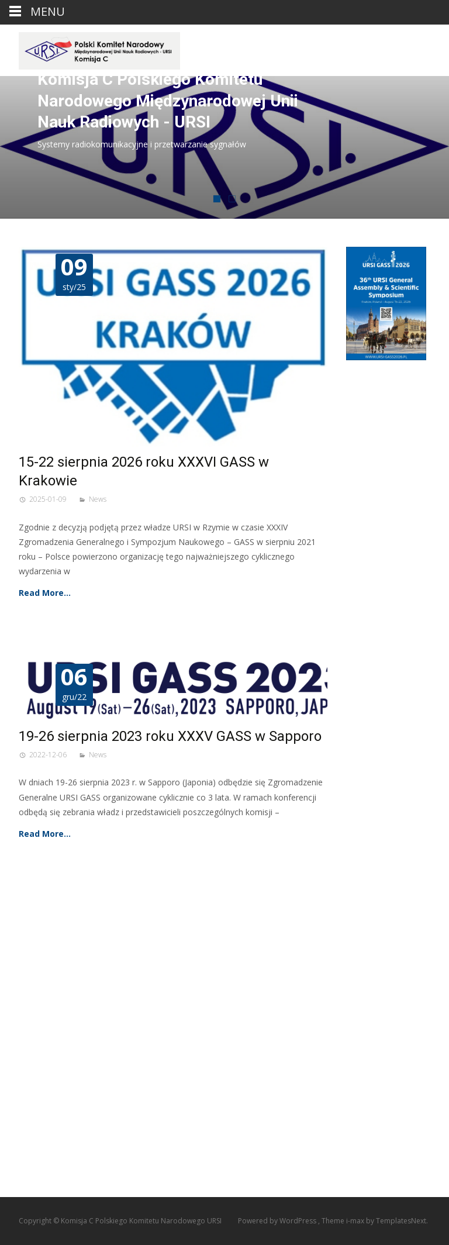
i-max (356, 1221)
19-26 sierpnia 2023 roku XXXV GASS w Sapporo (170, 736)
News (97, 499)
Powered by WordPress (278, 1221)
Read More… (45, 592)
